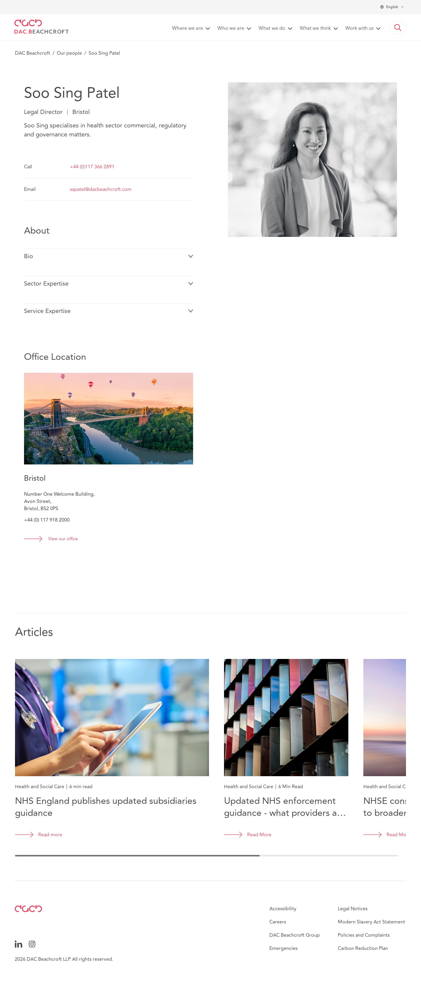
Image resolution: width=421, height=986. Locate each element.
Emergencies (283, 948)
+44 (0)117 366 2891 (92, 166)
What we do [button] (272, 28)
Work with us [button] (359, 28)
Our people (69, 53)
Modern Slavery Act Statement (371, 922)
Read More (259, 834)
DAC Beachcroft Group (294, 935)
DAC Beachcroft (32, 53)
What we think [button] (315, 28)
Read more (50, 834)
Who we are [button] (230, 28)
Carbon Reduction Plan (363, 948)
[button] (398, 27)
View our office (63, 539)
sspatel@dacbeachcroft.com (101, 189)
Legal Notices (353, 908)
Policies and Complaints (364, 935)
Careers (277, 922)
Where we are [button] (187, 28)
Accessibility (282, 908)
